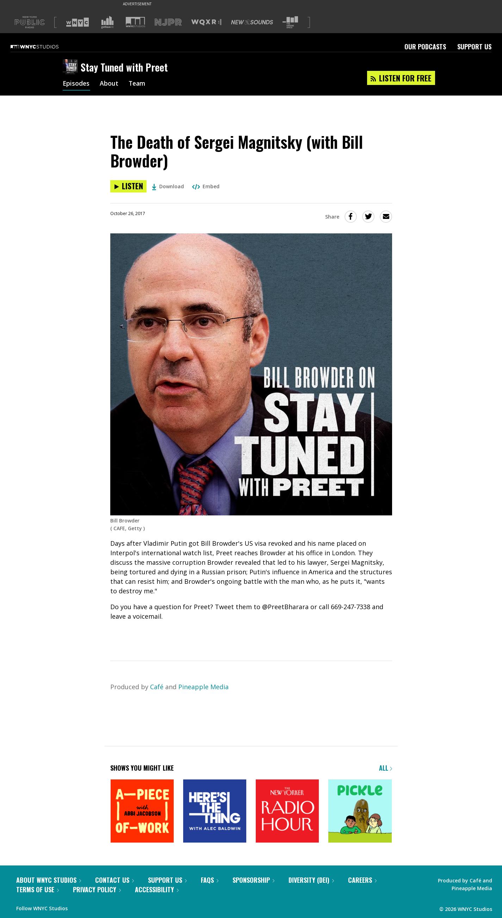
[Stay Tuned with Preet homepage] (72, 67)
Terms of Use (37, 889)
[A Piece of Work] (142, 811)
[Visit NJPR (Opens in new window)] (168, 22)
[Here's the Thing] (215, 811)
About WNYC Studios (48, 880)
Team (138, 84)
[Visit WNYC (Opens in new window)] (77, 22)
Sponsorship (253, 880)
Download (168, 186)
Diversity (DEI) (311, 880)
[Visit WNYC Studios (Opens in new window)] (135, 22)
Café (156, 687)
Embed (205, 186)
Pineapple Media (203, 687)
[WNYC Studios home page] (43, 46)
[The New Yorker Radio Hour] (287, 811)
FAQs (209, 880)
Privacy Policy (97, 889)
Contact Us (114, 880)
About (109, 84)
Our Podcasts (425, 46)
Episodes (76, 84)
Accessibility (157, 889)
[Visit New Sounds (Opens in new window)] (252, 22)
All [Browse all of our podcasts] (385, 767)
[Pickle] (360, 811)
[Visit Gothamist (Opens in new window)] (107, 22)
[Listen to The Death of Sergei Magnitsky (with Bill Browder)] (128, 186)
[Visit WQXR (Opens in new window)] (206, 22)
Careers (362, 880)
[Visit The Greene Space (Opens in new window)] (290, 22)
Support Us (474, 46)
